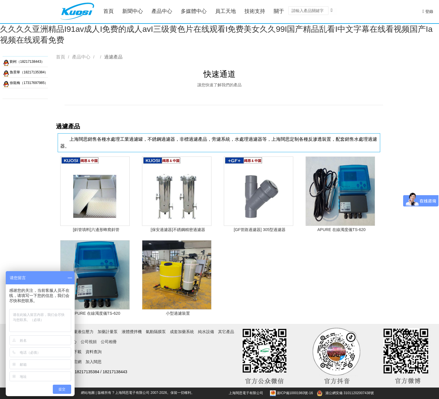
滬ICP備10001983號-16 (295, 393)
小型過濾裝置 (178, 313)
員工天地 (225, 11)
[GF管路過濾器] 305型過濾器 (259, 229)
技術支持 (254, 11)
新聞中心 (132, 11)
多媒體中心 (194, 11)
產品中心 (161, 11)
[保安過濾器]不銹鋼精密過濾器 (178, 229)
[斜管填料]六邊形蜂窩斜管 (96, 229)
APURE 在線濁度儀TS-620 (341, 229)
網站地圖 (88, 393)
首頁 (108, 11)
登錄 (427, 11)
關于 (279, 11)
